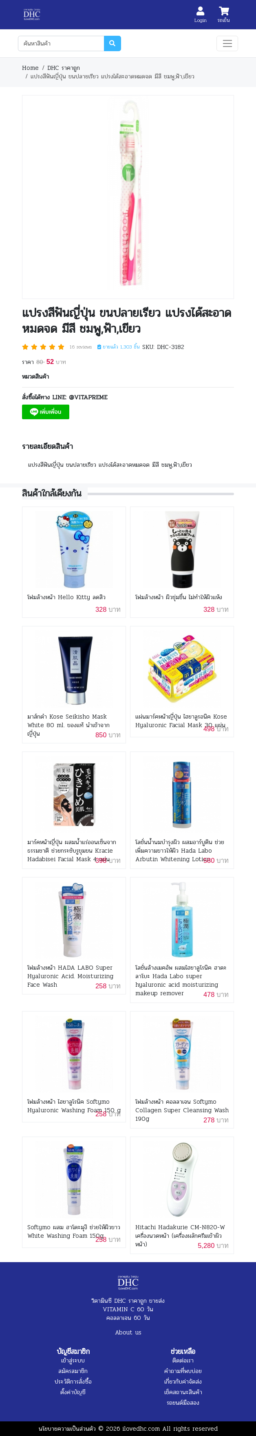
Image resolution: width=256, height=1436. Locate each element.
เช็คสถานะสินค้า (183, 1392)
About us (128, 1332)
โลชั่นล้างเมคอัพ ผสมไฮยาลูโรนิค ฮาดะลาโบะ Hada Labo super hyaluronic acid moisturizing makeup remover (181, 981)
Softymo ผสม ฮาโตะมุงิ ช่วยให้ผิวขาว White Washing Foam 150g (73, 1231)
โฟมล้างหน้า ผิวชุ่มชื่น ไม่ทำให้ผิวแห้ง (178, 597)
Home (30, 68)
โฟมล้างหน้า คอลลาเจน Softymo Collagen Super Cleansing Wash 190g (182, 1110)
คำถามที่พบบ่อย (183, 1371)
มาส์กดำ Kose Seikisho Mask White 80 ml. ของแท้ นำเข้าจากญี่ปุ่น (68, 725)
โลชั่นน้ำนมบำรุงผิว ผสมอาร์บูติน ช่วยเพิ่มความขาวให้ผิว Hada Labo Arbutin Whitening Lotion (179, 851)
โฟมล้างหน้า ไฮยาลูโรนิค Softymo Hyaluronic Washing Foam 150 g (74, 1106)
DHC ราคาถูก (63, 68)
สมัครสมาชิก (73, 1371)
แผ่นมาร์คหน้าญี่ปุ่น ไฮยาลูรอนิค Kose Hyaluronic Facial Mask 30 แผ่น (181, 721)
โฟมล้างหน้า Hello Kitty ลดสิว (66, 597)
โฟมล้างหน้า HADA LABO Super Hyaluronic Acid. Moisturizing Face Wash (70, 976)
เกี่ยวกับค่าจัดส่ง (183, 1381)
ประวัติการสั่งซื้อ (73, 1381)
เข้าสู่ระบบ (73, 1360)
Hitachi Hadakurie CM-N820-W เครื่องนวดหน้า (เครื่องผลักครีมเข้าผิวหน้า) (180, 1236)
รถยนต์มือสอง (183, 1403)
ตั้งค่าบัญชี (73, 1392)
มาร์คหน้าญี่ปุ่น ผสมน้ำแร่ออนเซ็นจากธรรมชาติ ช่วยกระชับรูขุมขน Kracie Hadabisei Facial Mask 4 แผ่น (71, 851)
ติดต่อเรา (183, 1360)
